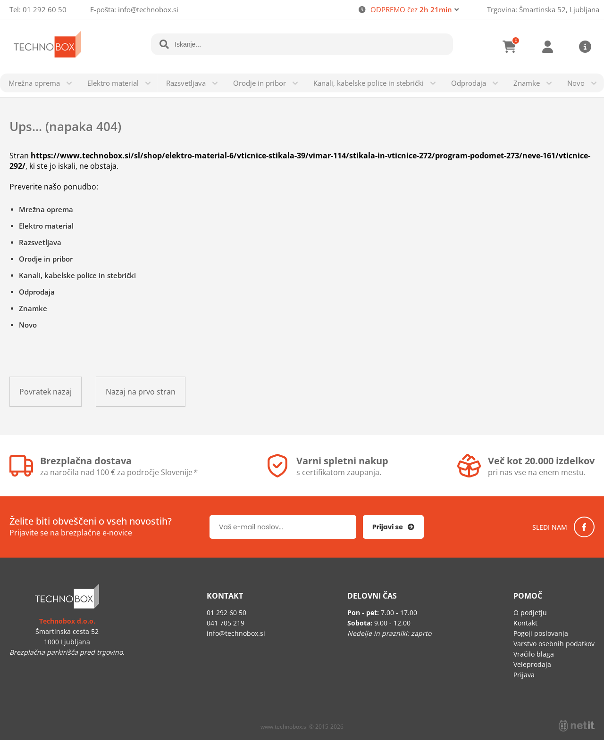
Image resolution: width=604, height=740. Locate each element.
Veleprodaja (532, 664)
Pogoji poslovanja (540, 633)
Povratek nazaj (45, 391)
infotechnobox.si (148, 9)
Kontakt (525, 622)
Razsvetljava (186, 83)
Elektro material (113, 83)
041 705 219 (225, 622)
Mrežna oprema (34, 83)
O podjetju (530, 612)
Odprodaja (468, 83)
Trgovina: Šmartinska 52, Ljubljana (543, 9)
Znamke (526, 83)
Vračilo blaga (533, 654)
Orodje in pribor (259, 83)
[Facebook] (584, 527)
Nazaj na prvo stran (141, 391)
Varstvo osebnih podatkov (554, 643)
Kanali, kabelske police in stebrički (368, 83)
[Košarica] (509, 46)
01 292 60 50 (45, 9)
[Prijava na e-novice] (393, 527)
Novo (576, 83)
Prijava (547, 46)
